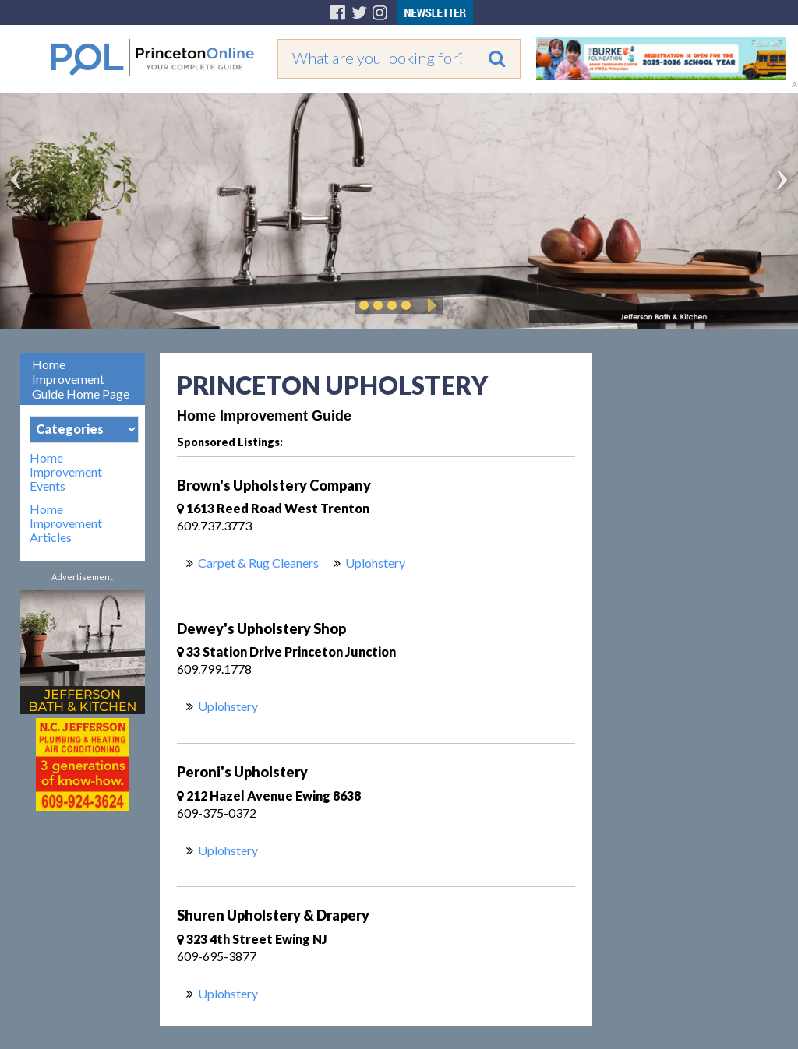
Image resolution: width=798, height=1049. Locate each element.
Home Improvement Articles (66, 523)
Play (429, 305)
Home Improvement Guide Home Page (80, 379)
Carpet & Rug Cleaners (258, 562)
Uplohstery (375, 562)
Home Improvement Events (66, 472)
